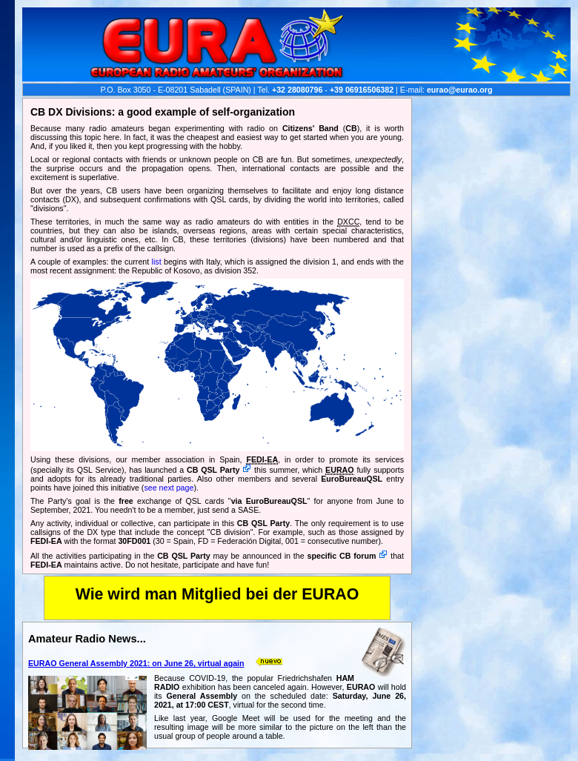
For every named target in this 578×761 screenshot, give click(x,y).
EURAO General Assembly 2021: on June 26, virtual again (136, 663)
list (157, 261)
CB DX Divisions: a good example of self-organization (162, 112)
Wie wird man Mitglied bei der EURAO (217, 594)
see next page (168, 487)
